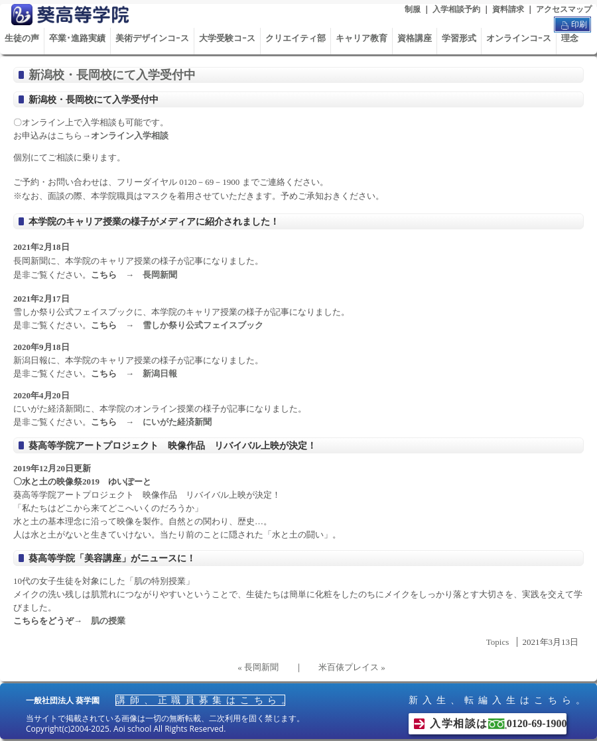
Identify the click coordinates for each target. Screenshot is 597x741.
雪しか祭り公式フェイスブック (203, 325)
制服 (413, 9)
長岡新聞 (160, 275)
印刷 (572, 25)
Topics (497, 642)
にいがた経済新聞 (177, 422)
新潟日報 (160, 373)
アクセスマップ (564, 9)
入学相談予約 (456, 9)
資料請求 (508, 9)
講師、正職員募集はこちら (200, 700)
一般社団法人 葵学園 (63, 700)
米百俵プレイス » (351, 667)
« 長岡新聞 (258, 667)
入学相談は (498, 723)
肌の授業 (108, 621)
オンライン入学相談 (129, 136)
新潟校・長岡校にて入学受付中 (112, 75)
